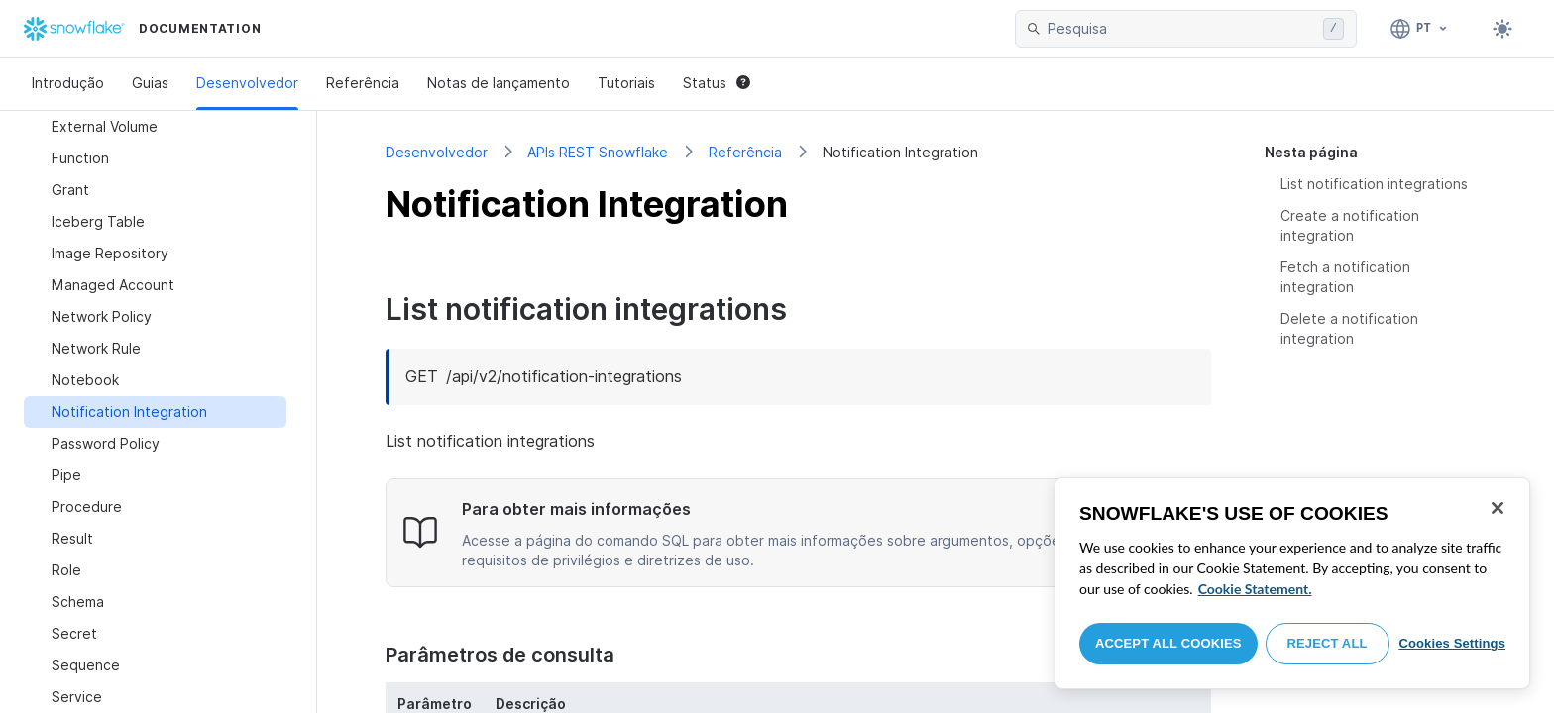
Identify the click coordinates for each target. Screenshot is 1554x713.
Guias (150, 82)
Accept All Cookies (1168, 643)
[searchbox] (1181, 29)
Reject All (1327, 643)
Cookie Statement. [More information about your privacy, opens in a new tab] (1255, 588)
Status (716, 82)
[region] (1292, 583)
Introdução (68, 82)
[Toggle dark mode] (1502, 29)
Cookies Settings (1451, 643)
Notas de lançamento (498, 82)
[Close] (1497, 508)
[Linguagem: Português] (1420, 29)
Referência (362, 82)
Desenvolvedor (247, 82)
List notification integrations (1374, 183)
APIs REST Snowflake (597, 152)
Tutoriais (626, 82)
